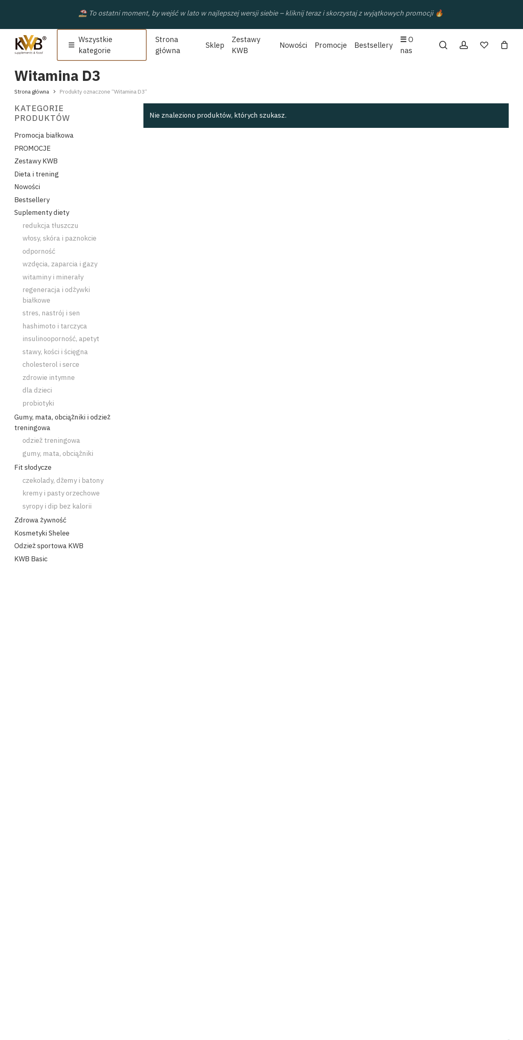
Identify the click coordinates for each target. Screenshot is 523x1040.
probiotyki (38, 403)
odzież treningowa (51, 440)
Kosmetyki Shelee (41, 533)
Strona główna (31, 91)
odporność (38, 251)
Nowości (27, 186)
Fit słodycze (32, 467)
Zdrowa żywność (40, 520)
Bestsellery (31, 199)
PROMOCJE (32, 148)
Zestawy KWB (36, 160)
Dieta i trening (36, 174)
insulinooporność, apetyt (60, 338)
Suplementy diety (41, 212)
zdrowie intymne (48, 377)
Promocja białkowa (44, 135)
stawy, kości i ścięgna (55, 351)
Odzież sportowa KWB (48, 545)
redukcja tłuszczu (50, 225)
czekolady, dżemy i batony (62, 480)
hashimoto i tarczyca (54, 325)
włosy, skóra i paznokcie (59, 238)
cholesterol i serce (50, 364)
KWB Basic (30, 558)
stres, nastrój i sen (51, 312)
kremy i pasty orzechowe (61, 493)
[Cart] (504, 44)
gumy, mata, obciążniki (57, 453)
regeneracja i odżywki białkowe (56, 295)
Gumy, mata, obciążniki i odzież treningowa (62, 422)
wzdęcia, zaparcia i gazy (59, 263)
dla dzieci (37, 390)
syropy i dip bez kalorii (57, 506)
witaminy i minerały (52, 276)
